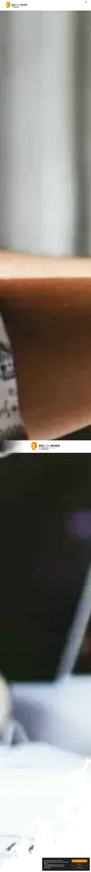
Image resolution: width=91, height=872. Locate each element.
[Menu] (85, 2)
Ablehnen (79, 864)
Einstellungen (51, 865)
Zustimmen (79, 861)
